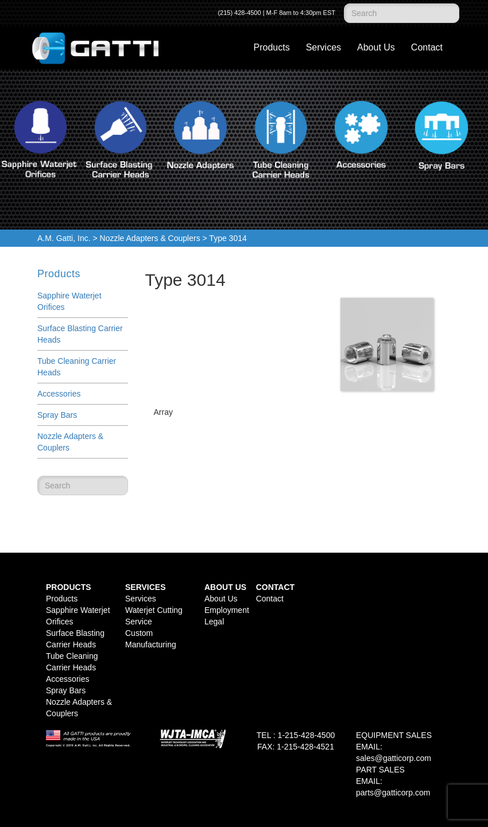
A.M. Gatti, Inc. (64, 238)
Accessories (58, 393)
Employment (226, 610)
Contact (427, 47)
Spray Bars (57, 415)
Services (323, 47)
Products (272, 47)
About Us (376, 47)
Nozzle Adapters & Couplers (150, 238)
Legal (214, 621)
